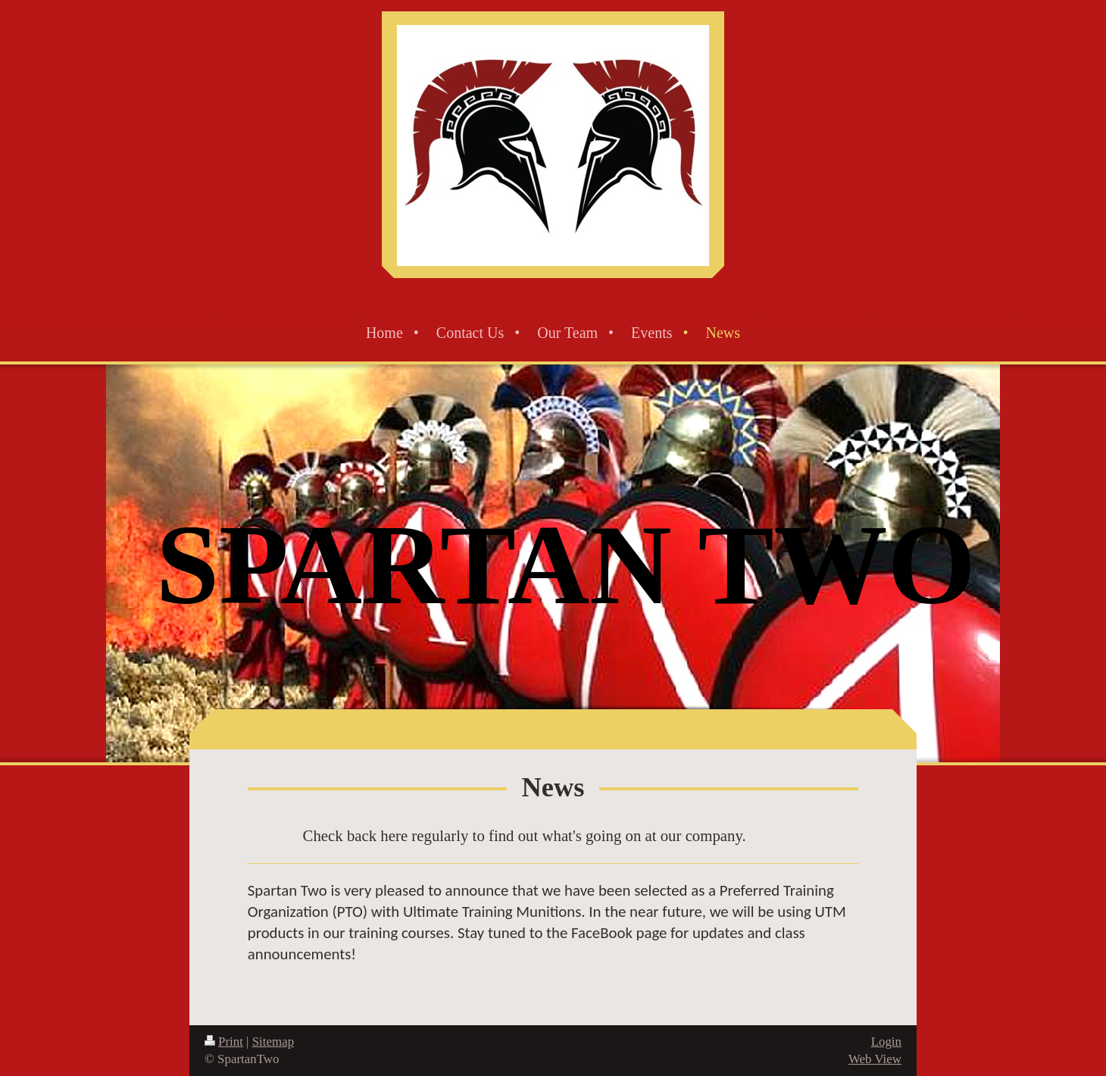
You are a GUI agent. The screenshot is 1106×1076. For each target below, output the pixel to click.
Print (224, 1041)
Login (886, 1041)
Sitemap (273, 1041)
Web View (874, 1059)
